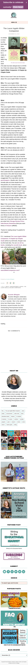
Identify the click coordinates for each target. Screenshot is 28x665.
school (23, 421)
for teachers (4, 419)
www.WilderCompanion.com (10, 270)
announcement (14, 286)
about (7, 286)
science (3, 424)
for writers (10, 419)
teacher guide (9, 424)
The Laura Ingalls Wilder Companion (13, 287)
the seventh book (16, 245)
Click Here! (18, 7)
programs (3, 421)
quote (8, 421)
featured (12, 416)
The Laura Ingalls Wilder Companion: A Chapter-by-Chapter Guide (13, 239)
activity (3, 413)
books (21, 286)
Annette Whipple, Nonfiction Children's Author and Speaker (15, 661)
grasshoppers (5, 180)
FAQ (2, 410)
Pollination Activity (14, 608)
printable (22, 419)
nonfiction (16, 419)
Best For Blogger (16, 663)
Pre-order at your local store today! (18, 62)
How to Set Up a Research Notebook (14, 645)
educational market (5, 416)
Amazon (8, 225)
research (13, 421)
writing (15, 424)
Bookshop (12, 223)
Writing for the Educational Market (14, 548)
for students (18, 416)
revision (18, 421)
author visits (16, 413)
